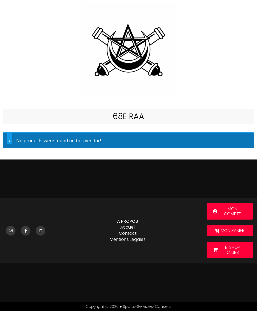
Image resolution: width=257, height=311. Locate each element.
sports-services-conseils (147, 306)
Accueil (127, 227)
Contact (127, 233)
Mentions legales (128, 239)
